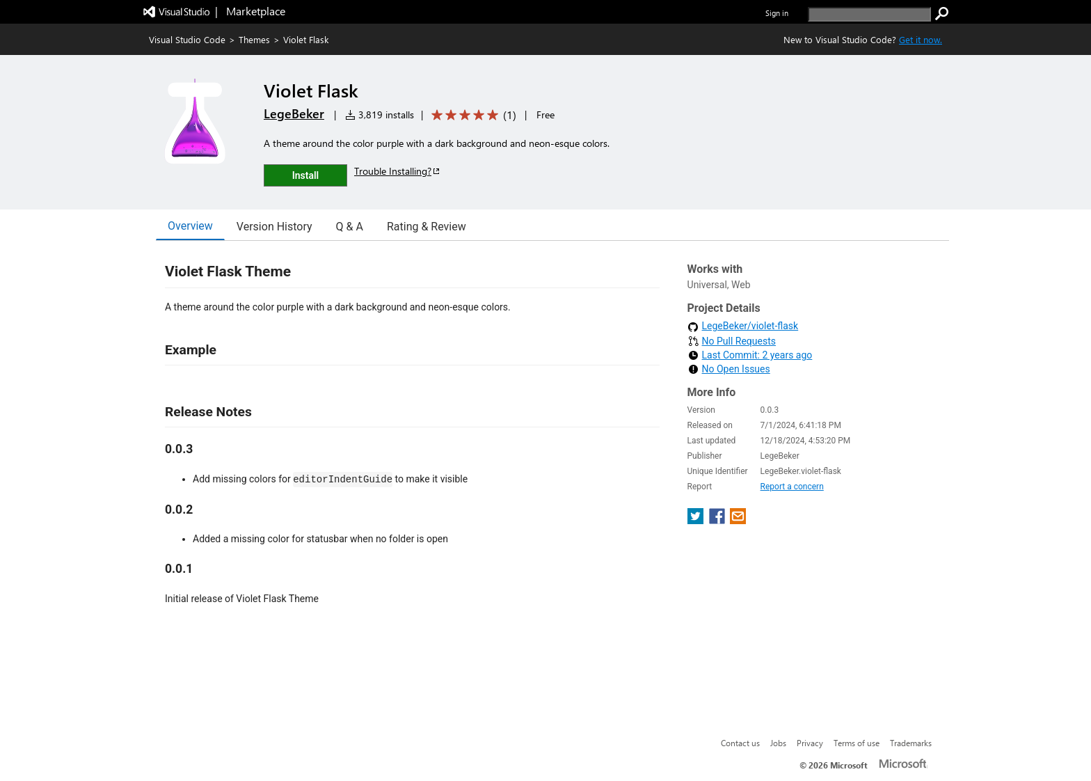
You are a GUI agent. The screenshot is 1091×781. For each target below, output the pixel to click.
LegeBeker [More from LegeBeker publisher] (294, 113)
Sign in (776, 13)
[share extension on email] (737, 520)
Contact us (740, 742)
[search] (869, 14)
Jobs (778, 742)
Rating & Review (426, 226)
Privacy (810, 742)
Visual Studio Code (187, 39)
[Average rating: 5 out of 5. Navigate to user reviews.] (471, 115)
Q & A (349, 226)
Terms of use (856, 742)
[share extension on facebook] (718, 520)
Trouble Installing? (397, 171)
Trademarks (911, 742)
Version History (274, 226)
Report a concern (792, 486)
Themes (254, 39)
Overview (190, 225)
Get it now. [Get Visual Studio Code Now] (920, 39)
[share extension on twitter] (697, 520)
